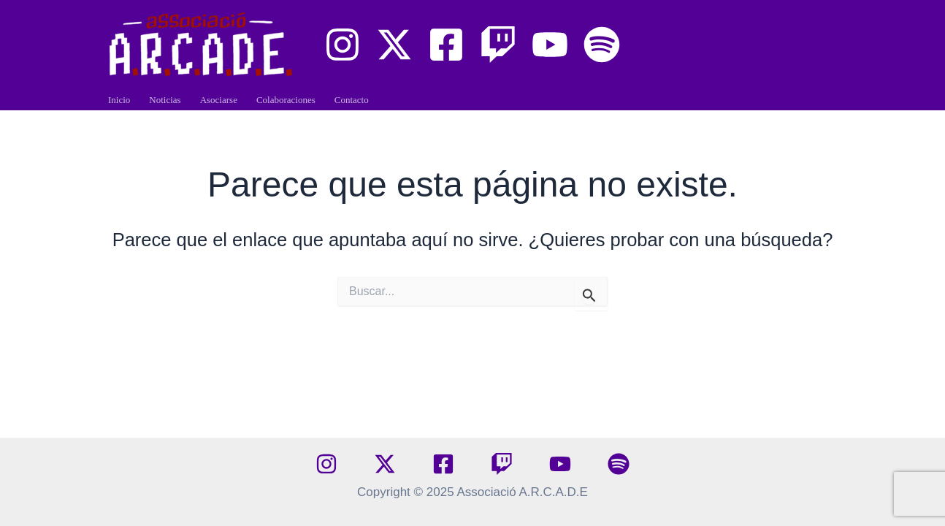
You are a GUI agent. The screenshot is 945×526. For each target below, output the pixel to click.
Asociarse (218, 99)
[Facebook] (446, 44)
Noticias (164, 99)
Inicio (119, 99)
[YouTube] (550, 44)
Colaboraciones (285, 99)
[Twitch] (498, 44)
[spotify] (619, 464)
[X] (394, 44)
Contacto (351, 99)
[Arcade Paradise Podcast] (601, 44)
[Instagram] (342, 44)
